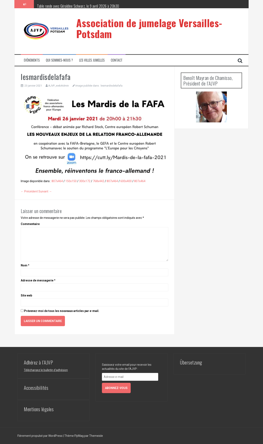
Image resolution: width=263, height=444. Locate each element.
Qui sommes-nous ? (59, 60)
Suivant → (45, 191)
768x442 (98, 181)
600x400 (126, 181)
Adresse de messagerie (38, 280)
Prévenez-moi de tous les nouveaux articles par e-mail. (61, 311)
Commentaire (30, 224)
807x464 (57, 181)
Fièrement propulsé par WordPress (40, 435)
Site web (26, 295)
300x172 (84, 181)
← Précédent (29, 191)
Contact (116, 60)
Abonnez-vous (116, 388)
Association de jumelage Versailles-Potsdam (149, 28)
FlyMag (79, 435)
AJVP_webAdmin (58, 85)
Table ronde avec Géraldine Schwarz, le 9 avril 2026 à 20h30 (78, 6)
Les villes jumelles (92, 60)
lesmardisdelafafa (111, 85)
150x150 (71, 181)
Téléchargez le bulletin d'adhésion (46, 370)
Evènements (32, 60)
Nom (25, 265)
